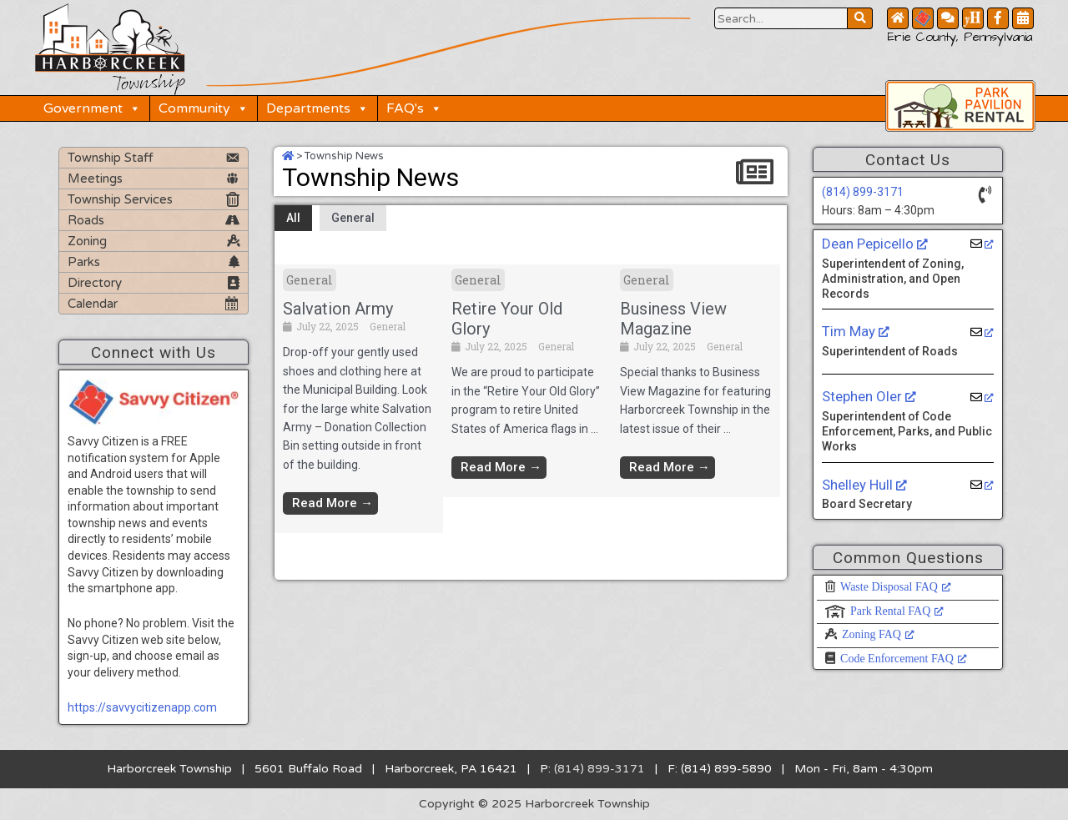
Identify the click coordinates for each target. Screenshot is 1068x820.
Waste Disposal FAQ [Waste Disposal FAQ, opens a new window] (895, 587)
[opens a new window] (982, 244)
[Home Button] (898, 18)
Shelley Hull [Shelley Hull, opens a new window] (864, 484)
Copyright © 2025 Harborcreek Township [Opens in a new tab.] (534, 804)
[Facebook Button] (998, 18)
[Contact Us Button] (948, 18)
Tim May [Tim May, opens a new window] (855, 331)
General (353, 217)
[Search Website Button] (781, 18)
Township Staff (111, 157)
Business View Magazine (673, 319)
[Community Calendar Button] (1023, 18)
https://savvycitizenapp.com (142, 707)
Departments (317, 108)
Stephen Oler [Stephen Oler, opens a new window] (869, 396)
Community (204, 108)
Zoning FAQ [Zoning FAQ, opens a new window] (878, 634)
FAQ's (414, 108)
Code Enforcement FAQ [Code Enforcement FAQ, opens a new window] (903, 658)
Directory (95, 282)
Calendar (93, 303)
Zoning (87, 241)
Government (92, 108)
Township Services (120, 199)
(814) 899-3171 (863, 192)
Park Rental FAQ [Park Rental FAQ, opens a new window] (897, 611)
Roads (86, 220)
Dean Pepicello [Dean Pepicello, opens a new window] (875, 243)
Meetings (95, 178)
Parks (84, 261)
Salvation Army (338, 309)
